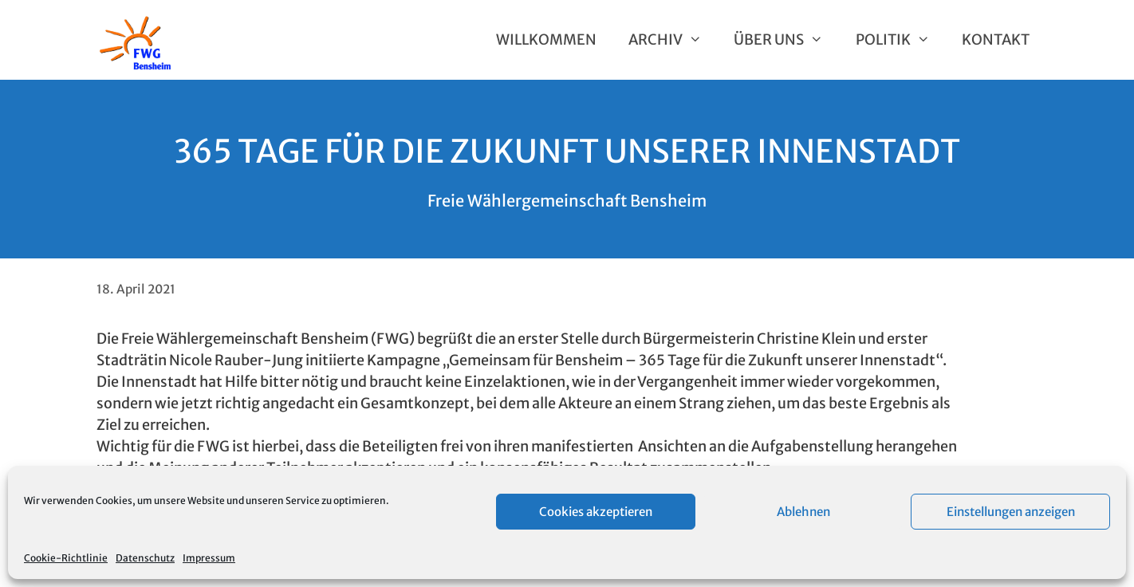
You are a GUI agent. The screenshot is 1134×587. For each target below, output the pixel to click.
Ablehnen (803, 511)
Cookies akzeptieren (595, 511)
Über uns (786, 40)
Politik (901, 40)
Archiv (673, 40)
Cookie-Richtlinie (66, 558)
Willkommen (546, 39)
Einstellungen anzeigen (1011, 511)
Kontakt (996, 39)
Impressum (209, 558)
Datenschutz (145, 558)
